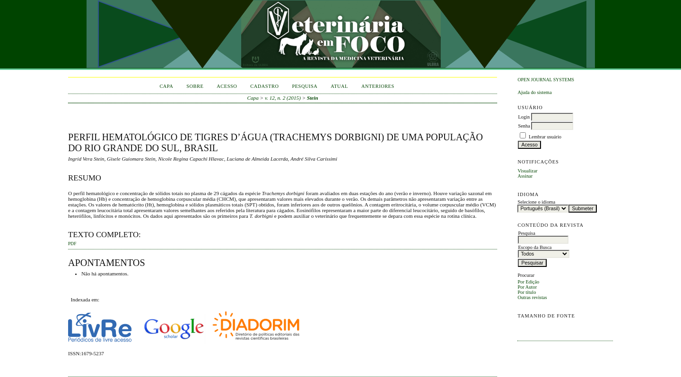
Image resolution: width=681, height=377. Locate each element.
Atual (339, 86)
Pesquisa (304, 86)
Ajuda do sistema (534, 92)
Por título (526, 292)
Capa (166, 86)
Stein (312, 98)
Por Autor (527, 287)
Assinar (525, 176)
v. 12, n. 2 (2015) (283, 98)
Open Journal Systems (545, 79)
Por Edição (528, 281)
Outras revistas (532, 297)
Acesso (227, 86)
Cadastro (264, 86)
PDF (72, 243)
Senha (524, 126)
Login (524, 117)
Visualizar (527, 170)
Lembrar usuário (545, 136)
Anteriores (377, 86)
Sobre (194, 86)
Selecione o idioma (536, 202)
